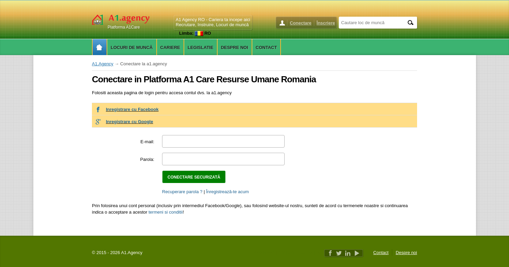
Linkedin (348, 253)
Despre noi (406, 252)
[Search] (410, 23)
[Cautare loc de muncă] (371, 22)
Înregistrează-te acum (227, 191)
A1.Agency (102, 63)
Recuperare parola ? (182, 191)
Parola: (147, 159)
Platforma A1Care (124, 27)
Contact (380, 252)
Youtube (357, 253)
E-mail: (147, 141)
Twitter (339, 253)
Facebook (330, 253)
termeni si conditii (165, 212)
